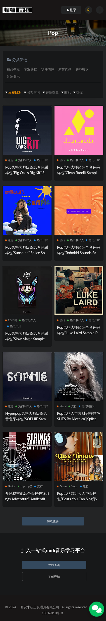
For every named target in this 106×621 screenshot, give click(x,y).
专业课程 (30, 69)
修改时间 (33, 92)
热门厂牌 (41, 160)
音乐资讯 (13, 76)
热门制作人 (23, 160)
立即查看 (54, 565)
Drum (62, 486)
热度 (79, 92)
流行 (9, 160)
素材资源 (64, 69)
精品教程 (13, 69)
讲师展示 (81, 69)
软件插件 (47, 69)
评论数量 (52, 92)
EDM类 (11, 320)
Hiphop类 (25, 486)
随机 (67, 92)
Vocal (61, 406)
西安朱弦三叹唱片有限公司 (39, 607)
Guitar (10, 486)
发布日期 (14, 92)
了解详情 (54, 576)
